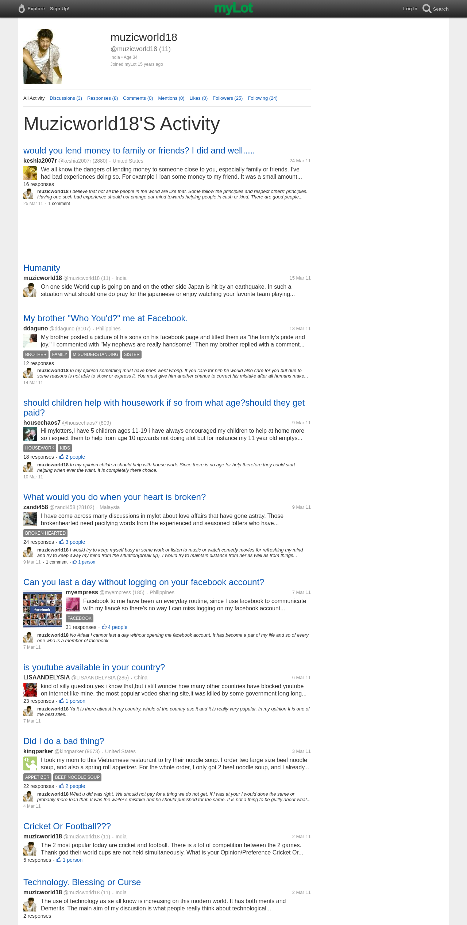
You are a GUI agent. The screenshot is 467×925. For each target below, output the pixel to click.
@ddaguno (61, 328)
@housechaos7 (80, 423)
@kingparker (69, 751)
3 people (75, 542)
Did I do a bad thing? (63, 741)
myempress (82, 592)
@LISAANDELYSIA (93, 678)
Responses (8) (102, 98)
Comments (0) (138, 98)
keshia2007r (40, 161)
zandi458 (35, 507)
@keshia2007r (74, 161)
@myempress (115, 592)
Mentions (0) (171, 98)
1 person (86, 562)
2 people (75, 457)
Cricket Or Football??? (67, 826)
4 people (118, 627)
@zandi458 (62, 507)
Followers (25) (228, 98)
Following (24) (263, 98)
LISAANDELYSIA (46, 677)
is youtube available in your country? (94, 667)
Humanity (41, 268)
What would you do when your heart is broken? (114, 497)
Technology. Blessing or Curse (82, 882)
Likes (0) (198, 98)
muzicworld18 (42, 278)
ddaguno (35, 328)
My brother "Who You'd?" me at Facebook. (105, 318)
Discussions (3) (66, 98)
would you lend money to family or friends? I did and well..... (139, 150)
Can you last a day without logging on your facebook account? (143, 582)
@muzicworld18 (81, 278)
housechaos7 (42, 423)
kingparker (38, 751)
